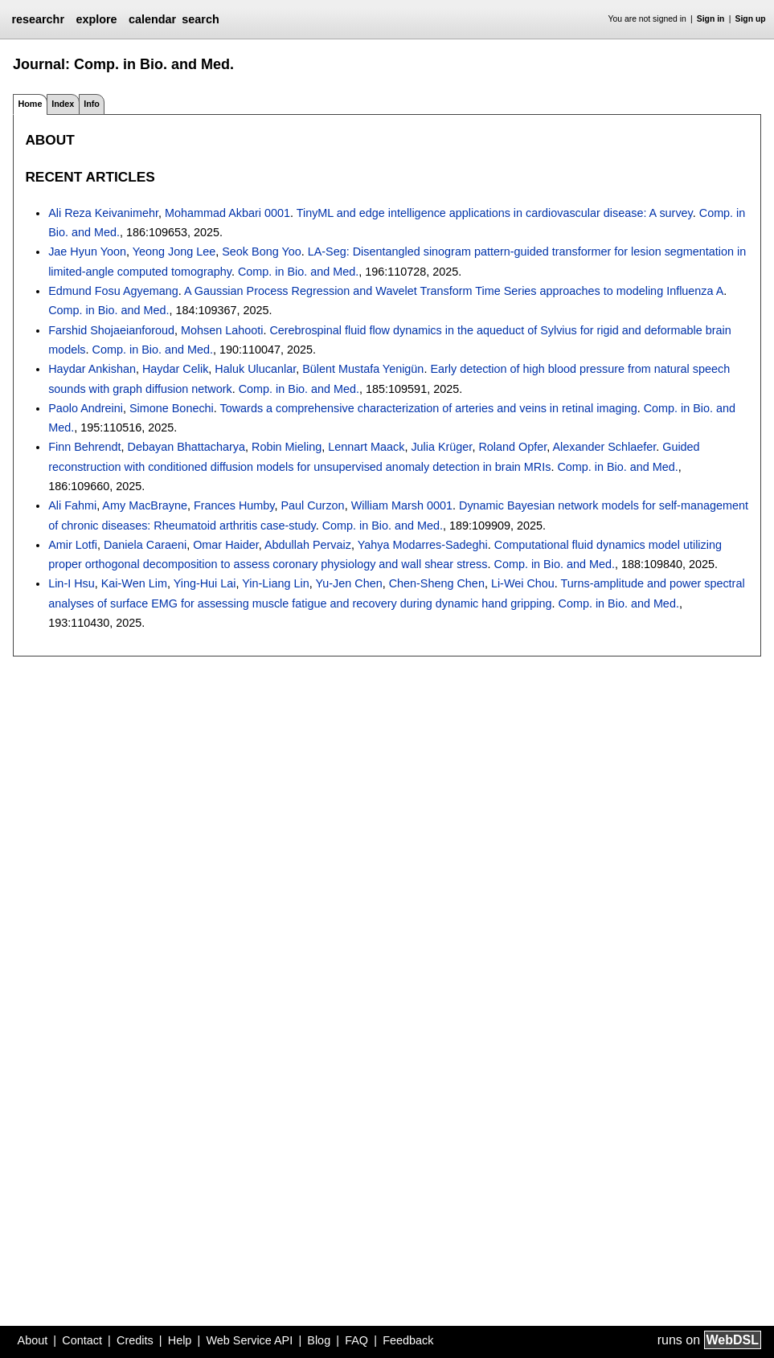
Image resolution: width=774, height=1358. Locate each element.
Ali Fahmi (72, 505)
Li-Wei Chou (523, 583)
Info (92, 103)
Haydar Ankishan (92, 368)
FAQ (356, 1340)
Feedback (408, 1340)
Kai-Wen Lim (134, 583)
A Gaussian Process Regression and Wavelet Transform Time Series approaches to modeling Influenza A (453, 290)
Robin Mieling (286, 446)
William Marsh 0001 (402, 505)
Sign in (711, 18)
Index (62, 103)
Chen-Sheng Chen (437, 583)
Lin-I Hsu (71, 583)
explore (96, 19)
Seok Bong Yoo (261, 251)
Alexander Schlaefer (604, 446)
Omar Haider (226, 544)
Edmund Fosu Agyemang (113, 290)
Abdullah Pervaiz (307, 544)
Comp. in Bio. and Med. (298, 271)
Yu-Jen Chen (348, 583)
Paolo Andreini (85, 408)
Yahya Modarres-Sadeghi (423, 544)
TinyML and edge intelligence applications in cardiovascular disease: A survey (495, 213)
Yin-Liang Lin (275, 583)
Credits (135, 1340)
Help (180, 1340)
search (200, 19)
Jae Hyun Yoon (87, 251)
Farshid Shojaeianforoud (111, 330)
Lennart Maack (366, 446)
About (33, 1340)
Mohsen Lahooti (222, 330)
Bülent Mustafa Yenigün (363, 368)
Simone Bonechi (171, 408)
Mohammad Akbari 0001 (227, 213)
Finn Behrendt (84, 446)
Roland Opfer (512, 446)
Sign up (750, 18)
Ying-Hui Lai (205, 583)
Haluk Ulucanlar (255, 368)
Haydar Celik (175, 368)
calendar (152, 19)
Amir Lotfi (72, 544)
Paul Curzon (312, 505)
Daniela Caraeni (145, 544)
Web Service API (249, 1340)
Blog (318, 1340)
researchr (37, 19)
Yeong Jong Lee (174, 251)
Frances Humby (234, 505)
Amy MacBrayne (144, 505)
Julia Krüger (441, 446)
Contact (82, 1340)
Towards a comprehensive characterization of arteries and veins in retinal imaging (428, 408)
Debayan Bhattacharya (186, 446)
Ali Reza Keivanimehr (103, 213)
